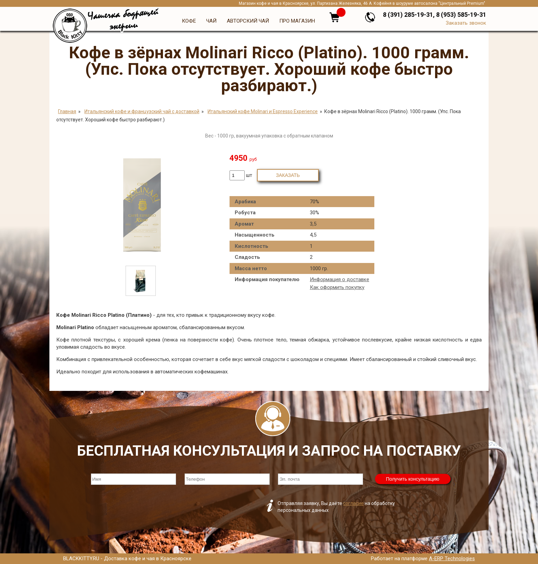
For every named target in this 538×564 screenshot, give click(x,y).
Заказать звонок (466, 23)
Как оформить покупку (337, 287)
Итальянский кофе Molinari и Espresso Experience (263, 111)
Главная (67, 111)
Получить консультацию (413, 479)
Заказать (288, 175)
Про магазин (297, 21)
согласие (353, 503)
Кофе (189, 21)
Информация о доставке (339, 279)
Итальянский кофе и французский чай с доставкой (141, 111)
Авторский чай (248, 21)
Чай (211, 21)
